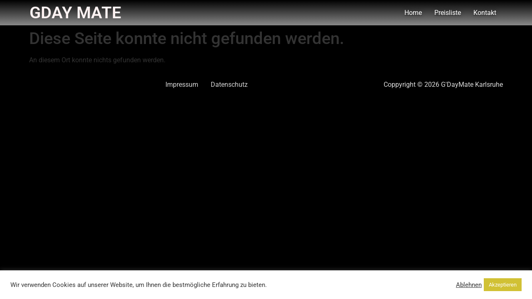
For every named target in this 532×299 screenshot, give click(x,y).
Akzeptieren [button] (503, 285)
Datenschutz (229, 84)
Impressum (181, 84)
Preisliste (447, 13)
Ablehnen (469, 285)
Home (413, 13)
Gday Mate (75, 12)
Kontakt (484, 13)
